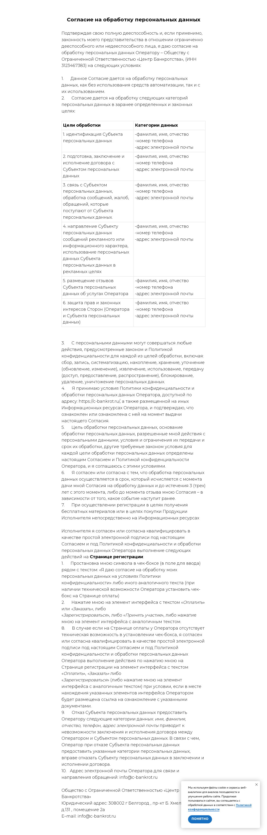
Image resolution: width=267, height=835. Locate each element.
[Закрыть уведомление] (256, 784)
